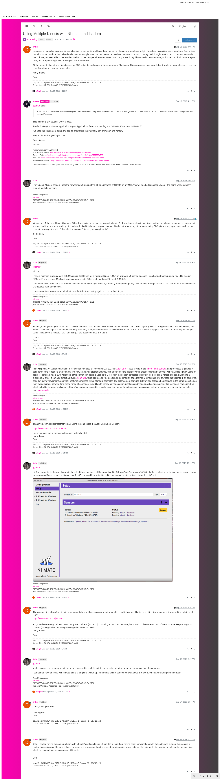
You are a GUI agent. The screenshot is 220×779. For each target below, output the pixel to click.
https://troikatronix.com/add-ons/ (54, 158)
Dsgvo (191, 2)
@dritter (54, 101)
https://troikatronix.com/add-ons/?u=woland (86, 158)
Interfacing (32, 39)
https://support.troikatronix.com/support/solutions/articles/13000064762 (74, 155)
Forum (24, 16)
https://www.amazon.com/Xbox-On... (50, 428)
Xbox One (121, 369)
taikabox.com (38, 197)
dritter (35, 47)
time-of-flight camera (156, 369)
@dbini (42, 321)
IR (40, 375)
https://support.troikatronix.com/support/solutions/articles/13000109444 (80, 160)
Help (35, 16)
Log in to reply (189, 40)
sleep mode (43, 390)
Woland (36, 101)
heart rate (81, 378)
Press (182, 2)
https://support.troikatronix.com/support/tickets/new (70, 153)
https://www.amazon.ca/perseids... (49, 618)
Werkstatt (48, 16)
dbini (35, 180)
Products (9, 16)
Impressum (202, 2)
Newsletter (67, 16)
